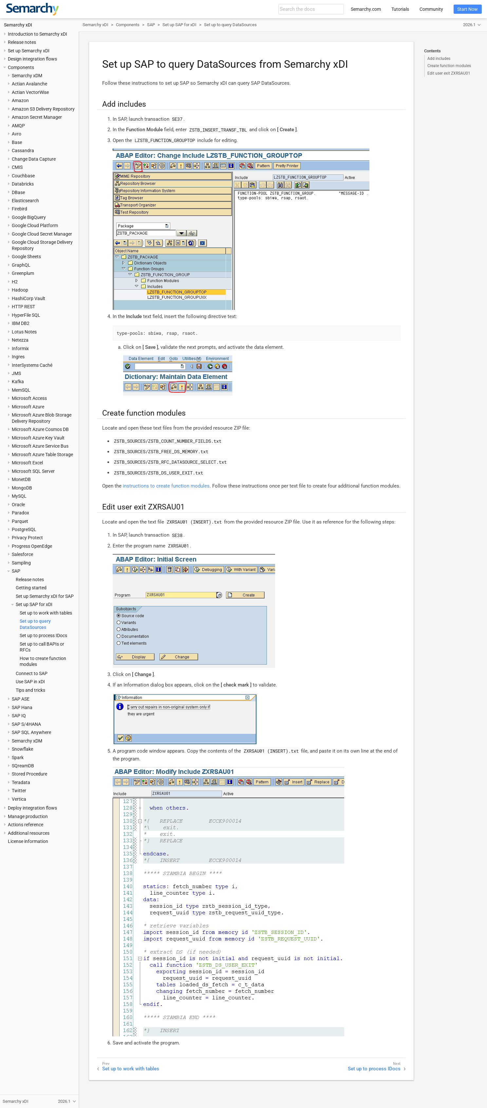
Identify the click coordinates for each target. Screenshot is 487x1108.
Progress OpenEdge (32, 546)
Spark (18, 757)
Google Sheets (26, 256)
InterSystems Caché (32, 365)
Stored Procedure (29, 774)
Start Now (467, 9)
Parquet (20, 521)
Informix (20, 348)
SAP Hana (22, 707)
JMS (16, 373)
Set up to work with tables (46, 613)
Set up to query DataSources (230, 24)
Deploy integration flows (32, 808)
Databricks (23, 184)
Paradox (20, 512)
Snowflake (22, 749)
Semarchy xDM (27, 75)
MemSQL (21, 390)
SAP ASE (20, 699)
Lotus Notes (24, 331)
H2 (15, 281)
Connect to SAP (31, 673)
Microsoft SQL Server (33, 471)
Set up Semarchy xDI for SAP (45, 596)
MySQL (19, 496)
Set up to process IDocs (43, 635)
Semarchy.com (366, 9)
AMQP (18, 125)
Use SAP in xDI (30, 681)
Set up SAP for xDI (34, 604)
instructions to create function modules (166, 486)
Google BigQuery (29, 217)
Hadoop (20, 290)
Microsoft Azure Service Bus (40, 446)
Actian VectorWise (30, 92)
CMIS (17, 167)
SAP (16, 571)
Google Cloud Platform (35, 225)
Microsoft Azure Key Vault (38, 437)
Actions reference (25, 824)
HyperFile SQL (26, 315)
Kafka (18, 381)
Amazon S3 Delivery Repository (43, 109)
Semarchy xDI (18, 24)
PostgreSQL (24, 529)
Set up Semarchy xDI (28, 50)
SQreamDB (23, 765)
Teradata (21, 782)
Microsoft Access (29, 398)
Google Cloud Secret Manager (42, 234)
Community (431, 9)
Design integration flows (32, 59)
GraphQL (21, 265)
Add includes (438, 58)
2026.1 (469, 24)
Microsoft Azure (28, 406)
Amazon (20, 100)
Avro (16, 133)
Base (17, 142)
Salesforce (22, 554)
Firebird (19, 208)
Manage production (28, 816)
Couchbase (23, 175)
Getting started (31, 587)
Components (21, 67)
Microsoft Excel (27, 462)
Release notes (22, 42)
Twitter (19, 790)
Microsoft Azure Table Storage (42, 454)
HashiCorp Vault (28, 298)
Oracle (18, 504)
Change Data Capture (34, 159)
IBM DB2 (20, 323)
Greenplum (23, 273)
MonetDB (21, 479)
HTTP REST (23, 306)
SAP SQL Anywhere (31, 732)
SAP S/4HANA (26, 724)
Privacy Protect (27, 537)
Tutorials (400, 9)
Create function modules (449, 65)
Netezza (20, 340)
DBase (18, 192)
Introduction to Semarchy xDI (37, 34)
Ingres (18, 356)
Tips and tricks (30, 690)
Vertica (19, 799)
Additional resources (28, 833)
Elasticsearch (25, 200)
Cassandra (23, 150)
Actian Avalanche (29, 83)
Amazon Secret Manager (37, 117)
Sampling (21, 562)
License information (28, 841)
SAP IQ (19, 715)
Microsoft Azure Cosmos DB (40, 429)
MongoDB (22, 488)
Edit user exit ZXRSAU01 (448, 73)
